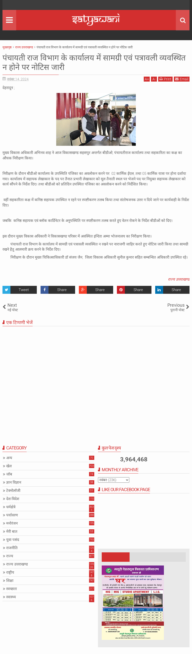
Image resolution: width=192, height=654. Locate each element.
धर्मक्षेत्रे (10, 507)
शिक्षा (9, 580)
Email (181, 79)
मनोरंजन (12, 523)
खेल (9, 466)
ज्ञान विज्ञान (13, 482)
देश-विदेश (12, 499)
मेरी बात (11, 531)
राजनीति (12, 548)
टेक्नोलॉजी (13, 490)
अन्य (9, 458)
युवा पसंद (12, 539)
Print (165, 79)
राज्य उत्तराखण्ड (179, 279)
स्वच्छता (11, 589)
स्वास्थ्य (11, 597)
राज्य (9, 556)
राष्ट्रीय (10, 572)
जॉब (9, 474)
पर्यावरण (12, 515)
